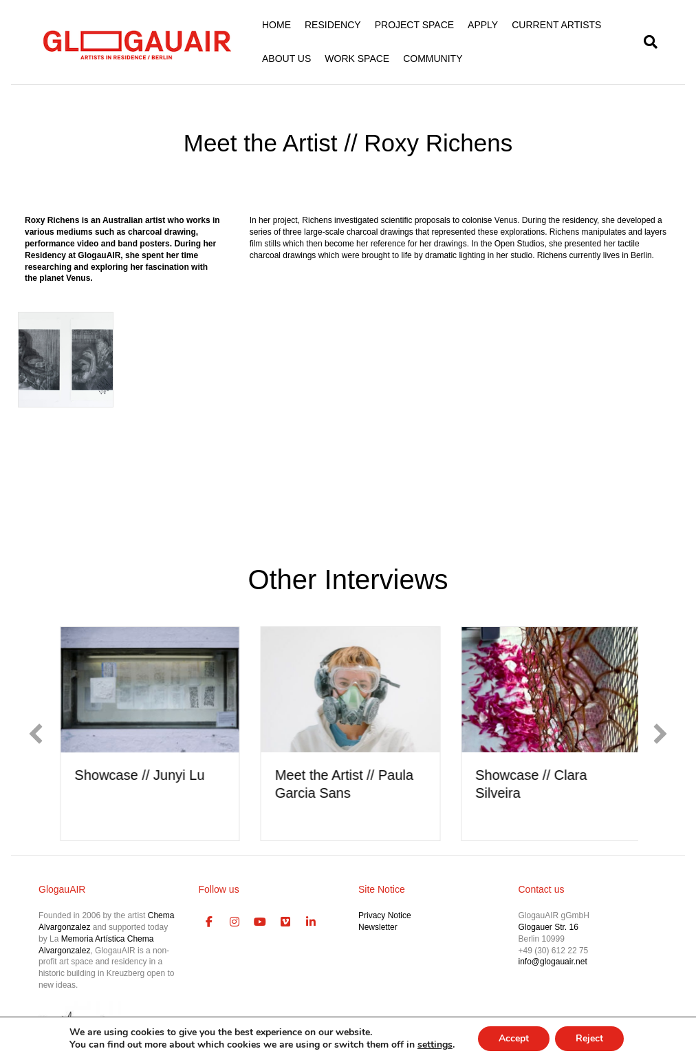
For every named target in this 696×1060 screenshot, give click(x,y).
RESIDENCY (333, 24)
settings (435, 1045)
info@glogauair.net (553, 961)
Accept (514, 1038)
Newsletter (378, 927)
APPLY (483, 24)
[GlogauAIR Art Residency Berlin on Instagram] (235, 922)
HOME (276, 24)
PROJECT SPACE (414, 24)
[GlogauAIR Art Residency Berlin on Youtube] (260, 922)
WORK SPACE (357, 58)
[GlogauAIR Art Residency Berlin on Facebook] (210, 922)
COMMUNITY (432, 58)
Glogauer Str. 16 (548, 927)
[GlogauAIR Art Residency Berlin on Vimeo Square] (285, 922)
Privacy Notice (384, 915)
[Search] (647, 42)
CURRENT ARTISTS (556, 24)
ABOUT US (286, 58)
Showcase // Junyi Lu (161, 775)
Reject (589, 1038)
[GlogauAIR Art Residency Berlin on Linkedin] (311, 922)
